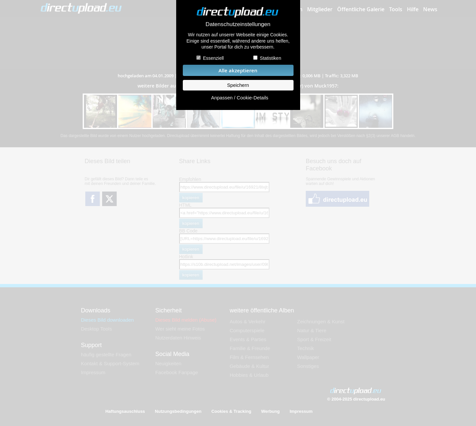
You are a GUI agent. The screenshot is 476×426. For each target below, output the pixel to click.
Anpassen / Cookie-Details (239, 97)
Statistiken (270, 58)
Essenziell (213, 58)
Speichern (238, 85)
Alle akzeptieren (238, 70)
